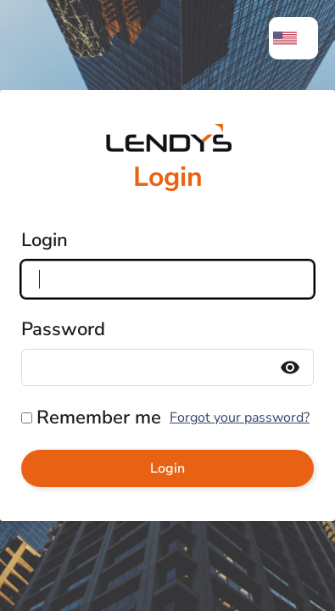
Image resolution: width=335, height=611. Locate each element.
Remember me (98, 417)
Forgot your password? (240, 417)
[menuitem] (293, 38)
